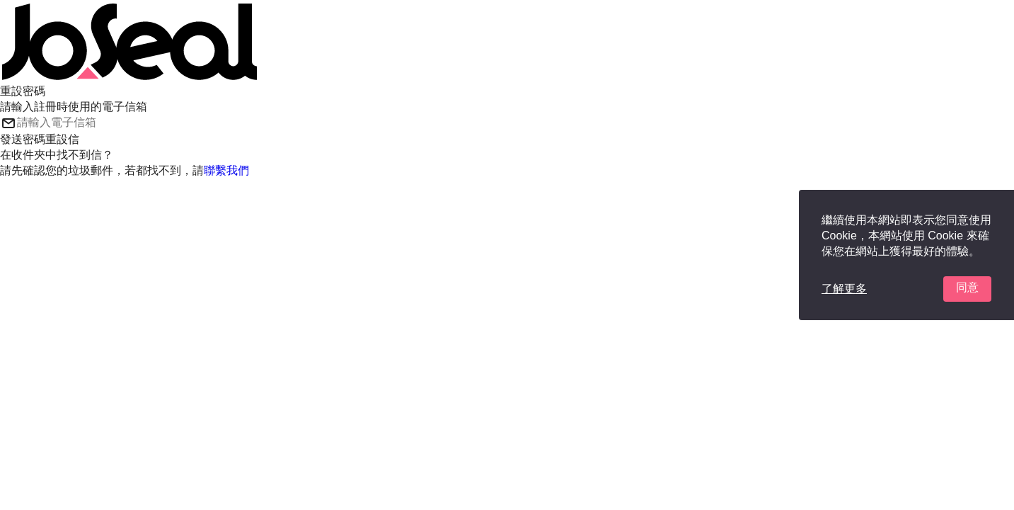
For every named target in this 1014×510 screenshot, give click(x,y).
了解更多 (844, 289)
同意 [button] (967, 287)
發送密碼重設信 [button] (39, 139)
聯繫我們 (226, 170)
